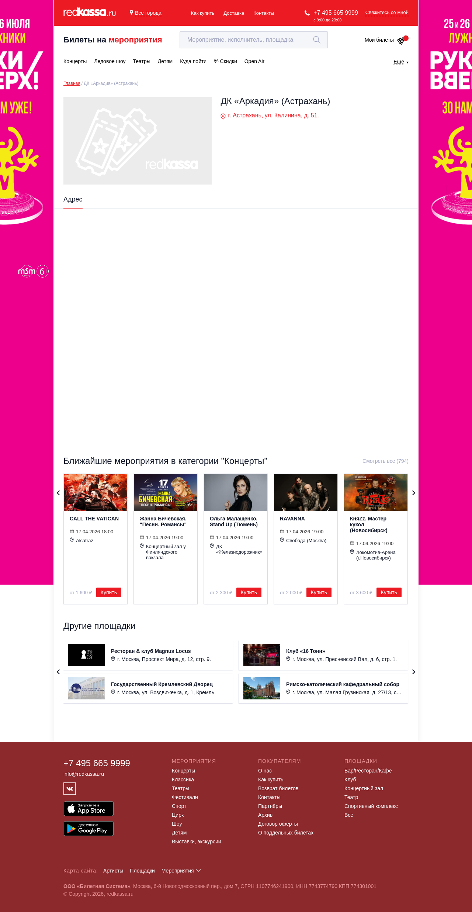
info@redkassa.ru (83, 774)
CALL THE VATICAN (94, 519)
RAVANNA (292, 519)
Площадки (142, 871)
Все (348, 815)
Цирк (178, 815)
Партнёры (270, 806)
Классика (183, 779)
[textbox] (254, 39)
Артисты (113, 871)
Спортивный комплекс (371, 806)
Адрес (73, 199)
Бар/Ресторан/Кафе (368, 771)
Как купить (202, 13)
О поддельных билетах (285, 833)
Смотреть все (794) (385, 461)
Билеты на (112, 39)
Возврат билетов (278, 788)
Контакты (263, 13)
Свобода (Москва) (303, 540)
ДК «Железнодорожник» (235, 549)
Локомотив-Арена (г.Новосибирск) (373, 555)
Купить (109, 592)
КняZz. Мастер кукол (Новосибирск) (369, 524)
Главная (71, 83)
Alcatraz (81, 540)
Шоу (177, 824)
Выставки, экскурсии (196, 841)
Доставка (233, 13)
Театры (180, 788)
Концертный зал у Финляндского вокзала (163, 551)
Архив (265, 815)
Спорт (179, 806)
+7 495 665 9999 (335, 13)
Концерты (183, 771)
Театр (351, 797)
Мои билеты (385, 39)
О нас (265, 771)
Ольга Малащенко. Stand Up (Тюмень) (234, 521)
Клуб (350, 779)
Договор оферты (278, 824)
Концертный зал (363, 788)
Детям (179, 833)
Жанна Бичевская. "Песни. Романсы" (163, 521)
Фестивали (185, 797)
